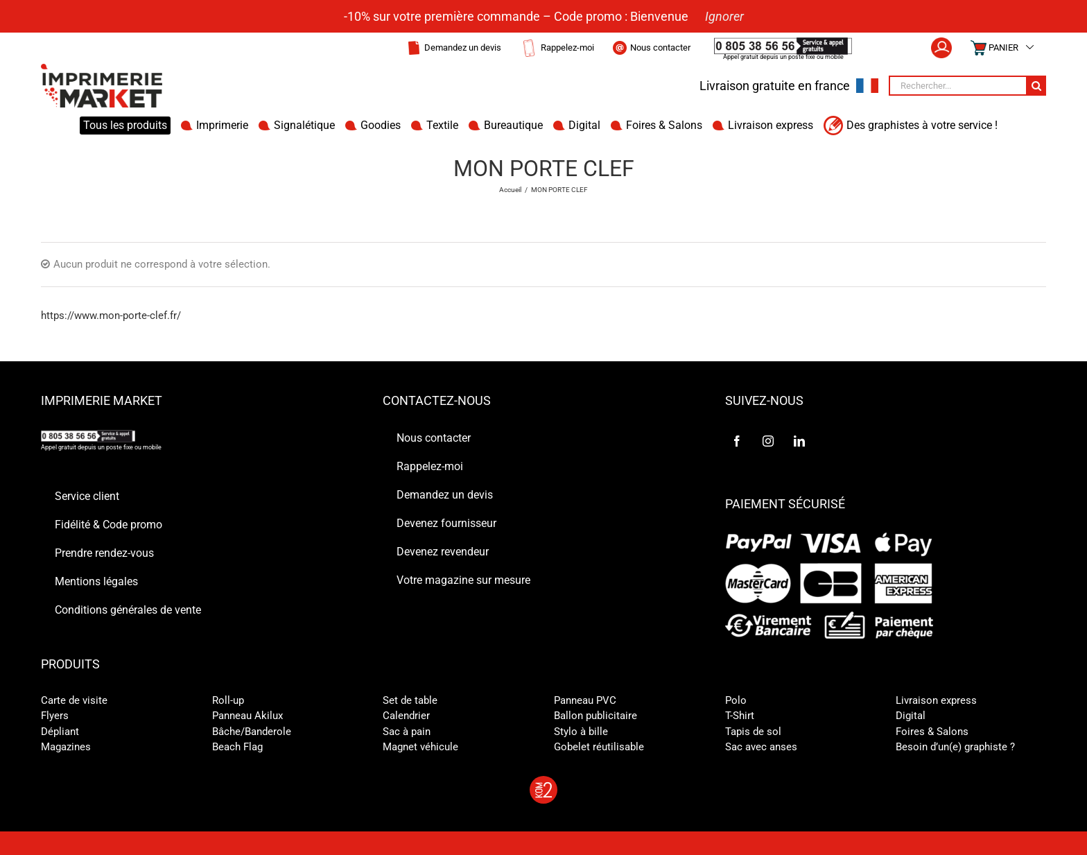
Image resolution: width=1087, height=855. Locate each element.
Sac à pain (407, 731)
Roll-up (228, 700)
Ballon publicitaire (595, 715)
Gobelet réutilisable (599, 747)
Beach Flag (237, 747)
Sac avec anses (761, 747)
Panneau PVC (585, 700)
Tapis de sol (753, 731)
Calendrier (406, 715)
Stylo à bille (581, 731)
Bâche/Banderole (251, 731)
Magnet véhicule (420, 747)
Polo (736, 700)
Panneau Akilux (247, 715)
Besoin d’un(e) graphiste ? (955, 747)
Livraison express (936, 700)
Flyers (55, 715)
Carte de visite (74, 700)
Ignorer (724, 16)
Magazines (66, 747)
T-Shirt (739, 715)
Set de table (410, 700)
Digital (910, 715)
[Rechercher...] (957, 86)
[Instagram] (768, 441)
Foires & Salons (932, 731)
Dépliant (60, 731)
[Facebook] (737, 441)
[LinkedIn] (799, 441)
